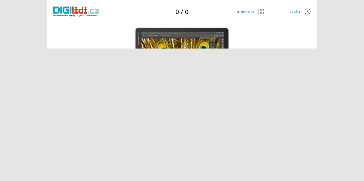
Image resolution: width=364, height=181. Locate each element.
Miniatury (245, 12)
